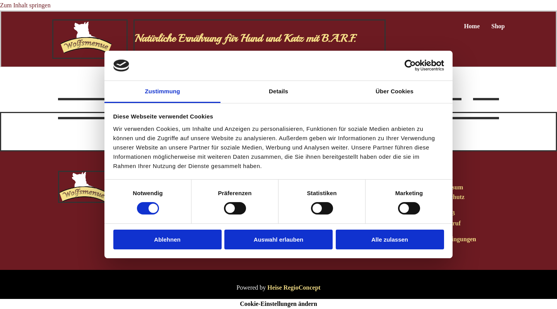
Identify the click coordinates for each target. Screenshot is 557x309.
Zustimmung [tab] (162, 91)
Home (472, 26)
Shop (498, 26)
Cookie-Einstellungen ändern (278, 303)
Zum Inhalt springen (25, 5)
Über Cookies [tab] (394, 91)
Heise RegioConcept (293, 287)
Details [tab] (278, 91)
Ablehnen (167, 239)
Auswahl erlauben (278, 239)
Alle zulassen (389, 239)
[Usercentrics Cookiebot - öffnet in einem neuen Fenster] (410, 65)
